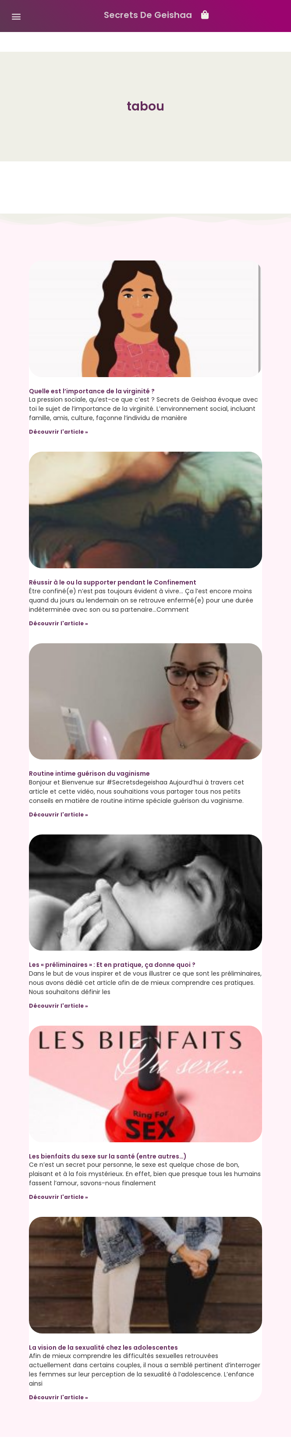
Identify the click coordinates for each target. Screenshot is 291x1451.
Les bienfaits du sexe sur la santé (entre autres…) (108, 1156)
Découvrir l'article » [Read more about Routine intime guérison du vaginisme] (58, 814)
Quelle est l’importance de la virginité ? (92, 391)
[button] (16, 16)
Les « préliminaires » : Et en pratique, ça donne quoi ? (112, 964)
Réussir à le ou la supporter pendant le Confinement (112, 582)
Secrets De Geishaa (148, 15)
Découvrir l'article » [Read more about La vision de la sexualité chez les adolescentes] (58, 1397)
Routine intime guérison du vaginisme (89, 773)
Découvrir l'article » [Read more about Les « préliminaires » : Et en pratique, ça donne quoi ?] (58, 1005)
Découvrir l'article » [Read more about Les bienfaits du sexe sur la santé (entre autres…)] (58, 1197)
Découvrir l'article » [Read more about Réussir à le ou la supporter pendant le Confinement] (58, 623)
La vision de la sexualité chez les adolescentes (103, 1347)
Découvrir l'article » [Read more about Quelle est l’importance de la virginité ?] (58, 431)
